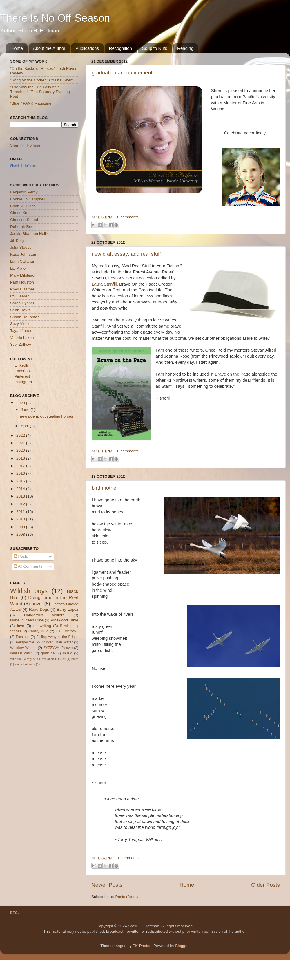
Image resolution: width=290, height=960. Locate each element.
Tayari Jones (21, 330)
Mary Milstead (22, 275)
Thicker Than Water (56, 642)
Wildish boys (29, 591)
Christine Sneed (24, 219)
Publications (87, 48)
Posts (21, 556)
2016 (21, 473)
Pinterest (22, 376)
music (67, 653)
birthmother (105, 488)
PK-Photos (142, 945)
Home (17, 48)
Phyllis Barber (22, 289)
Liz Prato (18, 268)
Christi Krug (20, 213)
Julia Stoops (21, 247)
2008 (21, 534)
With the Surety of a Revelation (32, 659)
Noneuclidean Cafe (27, 620)
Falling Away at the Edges (57, 637)
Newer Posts (106, 885)
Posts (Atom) (126, 897)
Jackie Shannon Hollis (29, 233)
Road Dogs (39, 609)
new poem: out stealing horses (46, 416)
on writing (42, 625)
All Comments (28, 566)
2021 (21, 443)
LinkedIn (21, 365)
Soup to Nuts (154, 48)
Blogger (181, 945)
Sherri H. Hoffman (25, 145)
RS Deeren (20, 296)
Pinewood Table (64, 620)
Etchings (23, 637)
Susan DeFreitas (24, 317)
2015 (21, 481)
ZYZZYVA (51, 648)
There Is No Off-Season (55, 18)
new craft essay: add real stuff (126, 254)
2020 (21, 450)
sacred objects (25, 664)
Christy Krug (38, 631)
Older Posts (265, 885)
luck (63, 659)
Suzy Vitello (20, 323)
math (74, 659)
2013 (21, 496)
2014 (21, 489)
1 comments (128, 858)
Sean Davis (20, 310)
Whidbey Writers (23, 648)
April (25, 426)
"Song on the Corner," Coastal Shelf (41, 80)
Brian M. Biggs (23, 206)
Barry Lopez (67, 609)
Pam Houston (22, 282)
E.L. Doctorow (67, 631)
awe (69, 648)
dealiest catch (21, 653)
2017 (21, 466)
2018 (21, 458)
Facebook (23, 371)
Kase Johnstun (23, 254)
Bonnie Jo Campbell (27, 199)
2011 (21, 511)
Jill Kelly (17, 240)
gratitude (48, 653)
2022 (21, 435)
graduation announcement (122, 73)
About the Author (49, 48)
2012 (21, 504)
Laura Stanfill (104, 284)
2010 (21, 519)
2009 (21, 527)
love (20, 625)
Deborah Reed (23, 226)
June (25, 409)
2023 (21, 403)
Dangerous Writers (44, 615)
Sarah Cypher (22, 303)
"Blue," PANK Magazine (30, 103)
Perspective (25, 642)
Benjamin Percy (24, 192)
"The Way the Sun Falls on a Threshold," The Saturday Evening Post (40, 91)
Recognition (120, 48)
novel (37, 603)
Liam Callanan (22, 261)
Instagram (23, 382)
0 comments (128, 217)
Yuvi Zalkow (20, 344)
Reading (185, 48)
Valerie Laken (22, 337)
